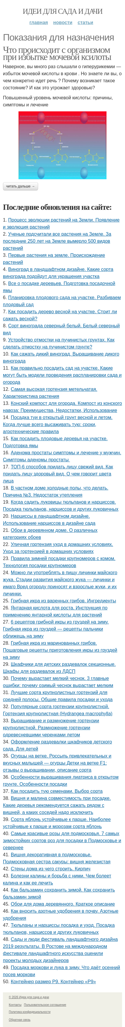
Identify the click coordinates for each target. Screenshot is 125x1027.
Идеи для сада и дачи (62, 11)
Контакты (15, 1004)
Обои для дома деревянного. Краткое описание (63, 904)
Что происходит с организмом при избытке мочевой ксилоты (57, 53)
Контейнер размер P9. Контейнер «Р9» (53, 981)
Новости (62, 22)
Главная (38, 22)
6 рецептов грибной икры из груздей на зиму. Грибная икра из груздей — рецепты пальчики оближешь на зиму (56, 629)
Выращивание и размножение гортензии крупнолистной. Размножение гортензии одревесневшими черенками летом (51, 727)
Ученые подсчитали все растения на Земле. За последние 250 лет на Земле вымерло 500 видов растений (57, 241)
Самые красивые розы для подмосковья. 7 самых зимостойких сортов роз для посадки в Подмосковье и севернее (62, 840)
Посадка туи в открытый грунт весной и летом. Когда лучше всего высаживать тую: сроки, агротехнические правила (57, 424)
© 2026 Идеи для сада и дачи (29, 997)
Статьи (85, 22)
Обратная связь (20, 1019)
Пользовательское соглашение (45, 1004)
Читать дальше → (20, 186)
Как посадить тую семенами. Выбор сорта (57, 791)
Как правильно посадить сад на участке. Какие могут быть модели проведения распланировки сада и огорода (62, 375)
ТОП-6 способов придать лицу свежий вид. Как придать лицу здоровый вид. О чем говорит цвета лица (58, 473)
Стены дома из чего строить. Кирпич (50, 868)
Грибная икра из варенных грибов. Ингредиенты (63, 600)
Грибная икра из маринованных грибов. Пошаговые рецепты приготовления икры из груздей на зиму (60, 650)
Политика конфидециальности (29, 1011)
